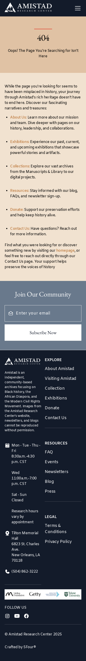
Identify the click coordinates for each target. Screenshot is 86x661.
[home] (28, 8)
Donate (52, 408)
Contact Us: (20, 228)
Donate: (16, 209)
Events (51, 462)
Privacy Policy (58, 542)
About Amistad (59, 369)
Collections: (20, 166)
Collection (55, 388)
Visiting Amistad (60, 378)
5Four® (29, 647)
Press (50, 491)
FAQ (49, 452)
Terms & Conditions (56, 529)
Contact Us (56, 418)
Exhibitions (56, 398)
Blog (49, 481)
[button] (76, 8)
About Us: (18, 117)
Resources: (19, 190)
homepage (65, 250)
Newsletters (56, 472)
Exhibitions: (19, 142)
